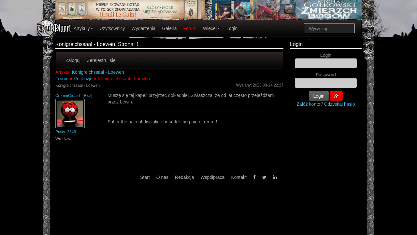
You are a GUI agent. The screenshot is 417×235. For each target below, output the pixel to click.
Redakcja (184, 177)
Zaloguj (72, 60)
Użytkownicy (112, 28)
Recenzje (83, 78)
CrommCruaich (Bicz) (74, 95)
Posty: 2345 (65, 132)
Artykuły (83, 28)
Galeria (169, 28)
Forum (189, 28)
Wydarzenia (144, 28)
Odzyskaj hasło (339, 104)
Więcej (211, 28)
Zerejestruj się (101, 60)
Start (145, 177)
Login (231, 28)
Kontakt (238, 177)
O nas (162, 177)
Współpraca (212, 177)
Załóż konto (308, 104)
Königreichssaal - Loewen (98, 72)
